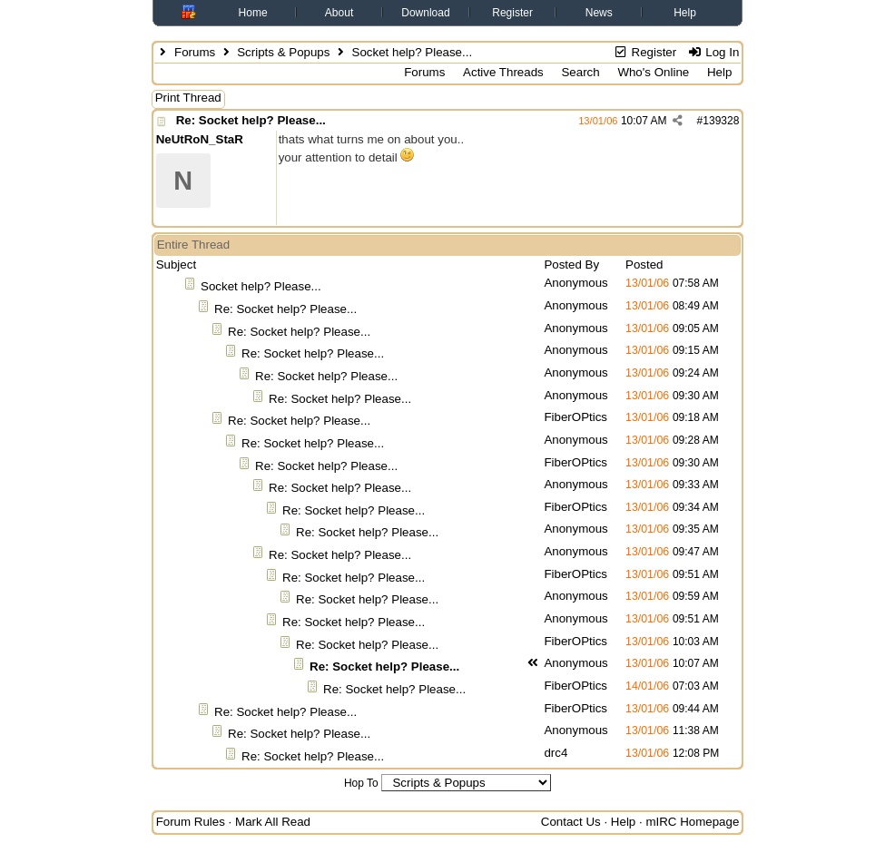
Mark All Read (272, 821)
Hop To (361, 783)
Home (253, 12)
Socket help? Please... (261, 286)
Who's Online (653, 72)
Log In (713, 52)
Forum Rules (190, 821)
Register (512, 12)
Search (580, 72)
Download (425, 12)
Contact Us (571, 821)
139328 (721, 120)
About (339, 12)
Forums (194, 52)
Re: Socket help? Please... (251, 120)
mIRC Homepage (692, 821)
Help (685, 12)
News (599, 12)
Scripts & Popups (283, 52)
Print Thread (188, 97)
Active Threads (503, 72)
